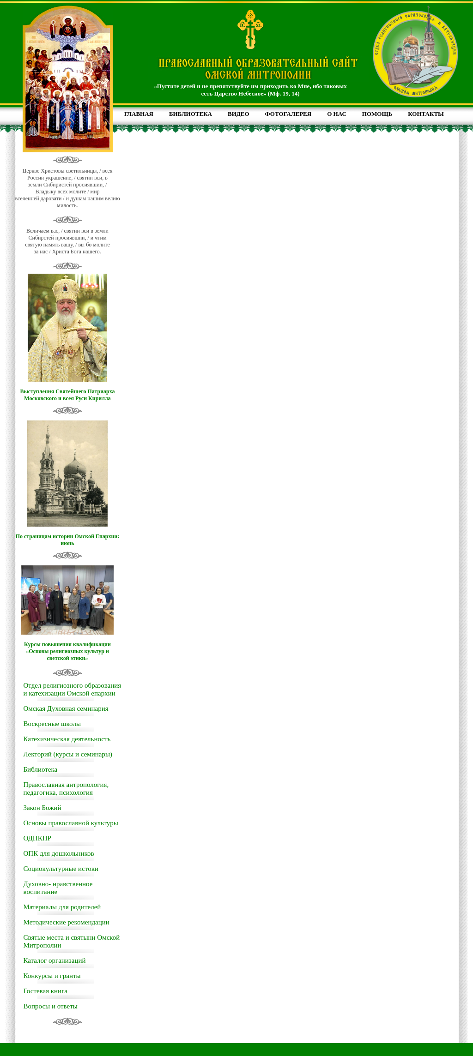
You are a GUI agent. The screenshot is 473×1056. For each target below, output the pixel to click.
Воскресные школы (52, 723)
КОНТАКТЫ (426, 113)
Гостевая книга (45, 991)
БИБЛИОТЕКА (190, 113)
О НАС (336, 113)
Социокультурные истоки (61, 868)
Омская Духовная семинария (66, 708)
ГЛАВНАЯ (138, 113)
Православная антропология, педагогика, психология (66, 788)
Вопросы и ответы (51, 1006)
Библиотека (41, 769)
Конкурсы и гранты (52, 975)
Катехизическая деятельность (67, 739)
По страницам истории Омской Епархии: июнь (68, 539)
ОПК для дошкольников (59, 853)
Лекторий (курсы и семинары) (68, 754)
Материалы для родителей (62, 907)
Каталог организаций (55, 960)
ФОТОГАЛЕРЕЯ (288, 113)
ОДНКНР (37, 838)
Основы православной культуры (71, 823)
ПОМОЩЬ (377, 113)
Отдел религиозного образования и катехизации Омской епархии (72, 689)
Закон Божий (42, 807)
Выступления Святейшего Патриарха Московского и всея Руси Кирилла (67, 395)
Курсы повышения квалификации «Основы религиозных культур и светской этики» (67, 651)
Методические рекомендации (66, 922)
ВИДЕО (238, 113)
